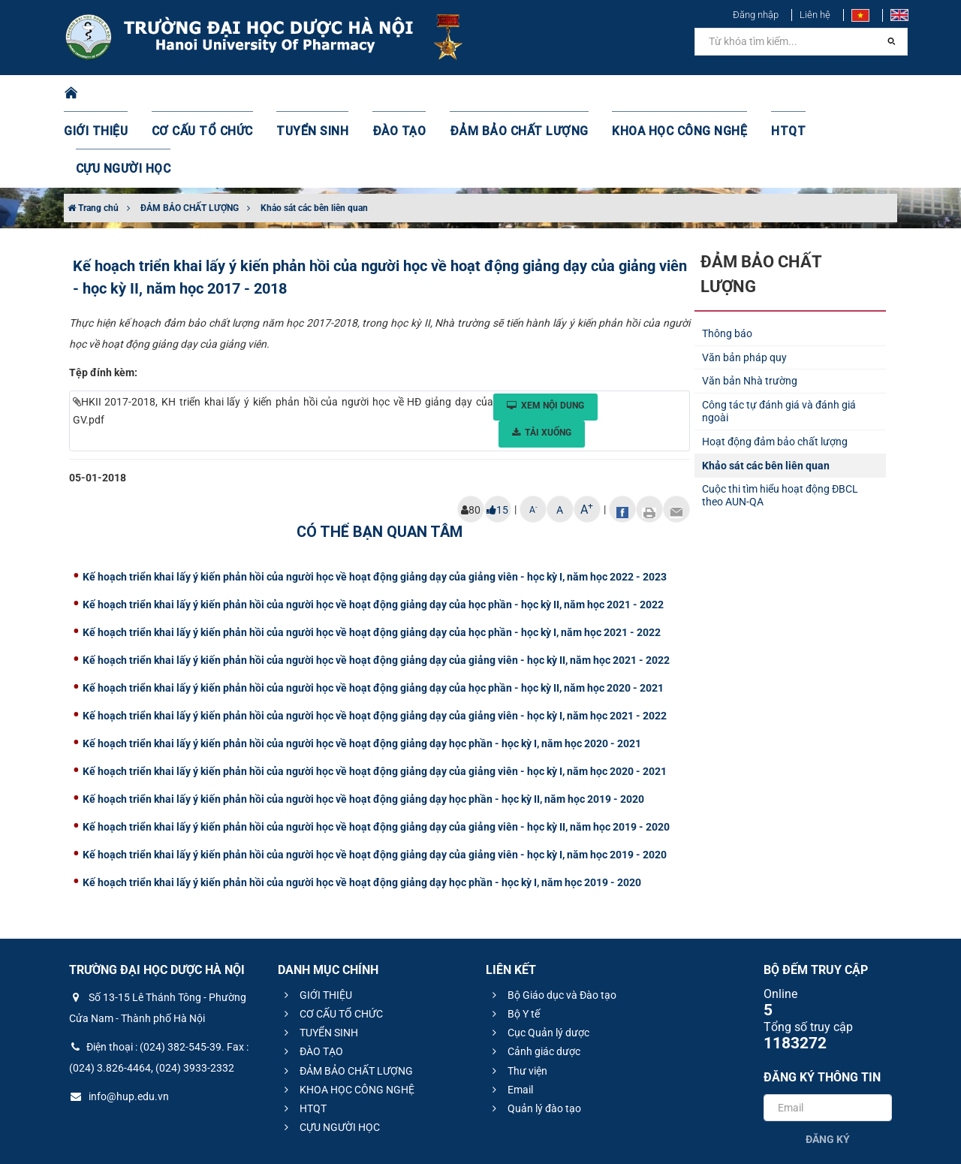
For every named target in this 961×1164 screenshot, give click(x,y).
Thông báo (727, 258)
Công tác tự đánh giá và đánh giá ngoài (779, 336)
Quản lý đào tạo (534, 1033)
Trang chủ (93, 133)
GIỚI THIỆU (115, 94)
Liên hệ (815, 14)
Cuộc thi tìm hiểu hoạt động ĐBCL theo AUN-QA (780, 420)
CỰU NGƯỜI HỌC (833, 94)
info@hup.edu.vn (119, 1021)
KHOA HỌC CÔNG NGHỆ (649, 94)
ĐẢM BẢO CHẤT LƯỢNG (504, 94)
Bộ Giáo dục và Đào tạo (552, 920)
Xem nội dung (545, 330)
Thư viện (517, 996)
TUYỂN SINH (315, 94)
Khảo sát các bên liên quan (314, 133)
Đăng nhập (756, 14)
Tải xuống (541, 357)
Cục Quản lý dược (538, 957)
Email (510, 1015)
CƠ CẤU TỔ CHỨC (214, 94)
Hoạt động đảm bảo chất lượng (775, 366)
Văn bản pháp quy (744, 282)
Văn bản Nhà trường (749, 306)
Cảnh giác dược (534, 976)
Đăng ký (828, 1064)
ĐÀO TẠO (396, 94)
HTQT (750, 94)
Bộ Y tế (514, 939)
